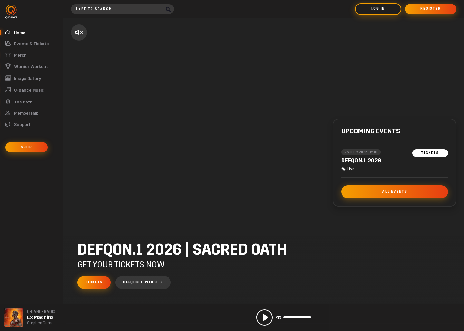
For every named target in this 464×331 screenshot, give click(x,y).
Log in (378, 9)
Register (430, 9)
